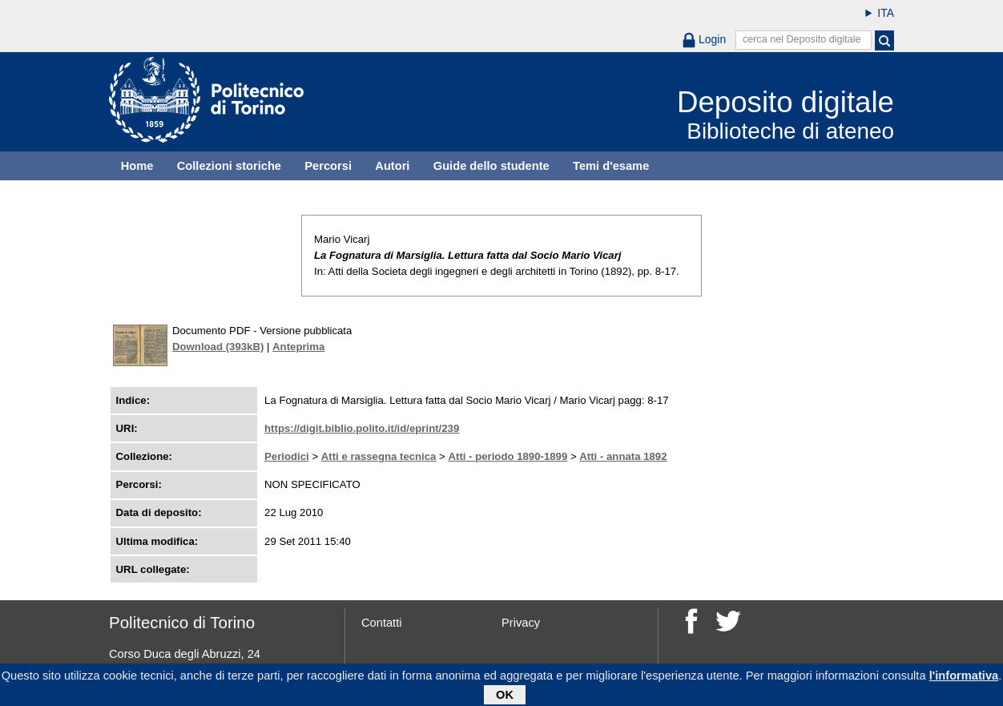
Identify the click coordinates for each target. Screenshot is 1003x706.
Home (137, 165)
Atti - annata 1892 (623, 456)
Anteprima (298, 347)
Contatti (381, 622)
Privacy (521, 622)
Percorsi (328, 165)
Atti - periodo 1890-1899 (507, 456)
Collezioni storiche (229, 165)
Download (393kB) (218, 347)
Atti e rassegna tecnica (379, 456)
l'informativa (964, 678)
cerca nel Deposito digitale (802, 39)
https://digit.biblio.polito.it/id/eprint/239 (361, 428)
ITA (885, 12)
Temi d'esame (611, 165)
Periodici (286, 456)
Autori (392, 165)
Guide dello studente (491, 165)
